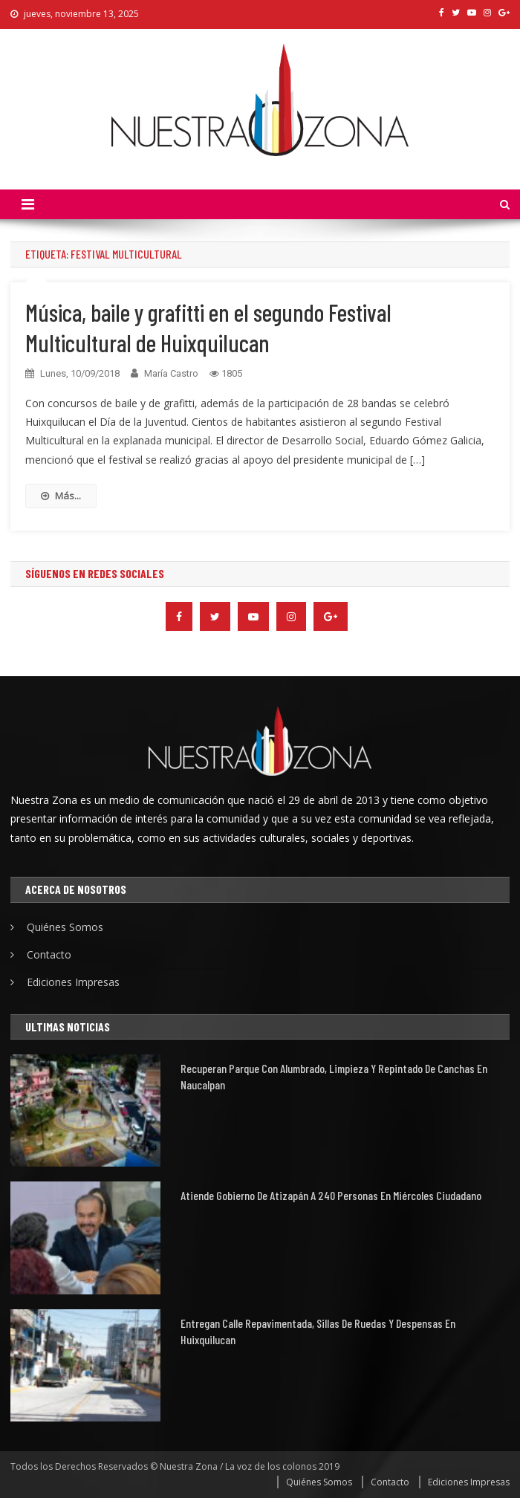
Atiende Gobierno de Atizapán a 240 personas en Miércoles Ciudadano (331, 1195)
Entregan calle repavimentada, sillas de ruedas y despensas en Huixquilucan (318, 1331)
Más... (61, 495)
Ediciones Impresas (73, 982)
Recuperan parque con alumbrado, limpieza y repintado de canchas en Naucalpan (334, 1076)
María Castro (171, 373)
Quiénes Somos (65, 927)
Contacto (49, 954)
